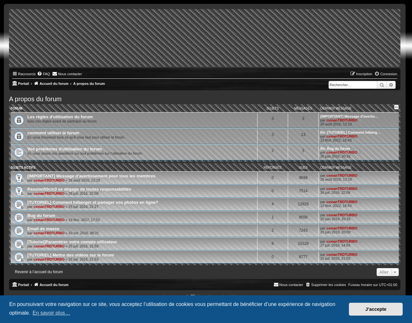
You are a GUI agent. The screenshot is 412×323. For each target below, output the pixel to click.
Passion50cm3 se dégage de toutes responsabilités (79, 189)
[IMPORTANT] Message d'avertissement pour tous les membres (91, 176)
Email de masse (43, 228)
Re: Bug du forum (335, 148)
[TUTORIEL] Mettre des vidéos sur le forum (70, 255)
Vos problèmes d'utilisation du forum (64, 149)
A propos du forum (35, 99)
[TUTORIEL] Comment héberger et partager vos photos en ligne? (92, 202)
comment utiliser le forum (53, 132)
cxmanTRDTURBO (342, 120)
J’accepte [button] (376, 309)
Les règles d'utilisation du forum (60, 116)
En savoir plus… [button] (51, 313)
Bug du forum (41, 215)
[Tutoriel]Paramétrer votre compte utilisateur (72, 241)
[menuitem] (43, 74)
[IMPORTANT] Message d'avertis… (349, 116)
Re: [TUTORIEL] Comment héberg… (350, 132)
